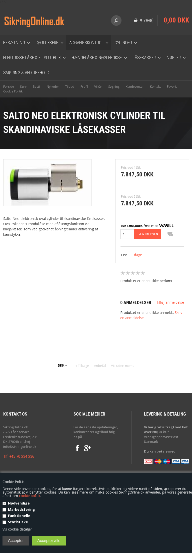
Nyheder (53, 86)
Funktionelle (19, 515)
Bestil (36, 86)
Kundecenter (135, 86)
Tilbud (69, 86)
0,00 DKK (176, 20)
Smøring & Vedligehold (26, 72)
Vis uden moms (122, 365)
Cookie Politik (12, 91)
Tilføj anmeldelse (170, 302)
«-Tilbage (82, 365)
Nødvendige (19, 503)
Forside (8, 86)
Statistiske (18, 522)
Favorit (172, 86)
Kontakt (155, 86)
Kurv (23, 86)
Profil (84, 86)
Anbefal (100, 365)
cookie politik (29, 495)
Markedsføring (21, 509)
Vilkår (98, 86)
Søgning (114, 86)
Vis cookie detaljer (17, 529)
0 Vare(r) (147, 20)
